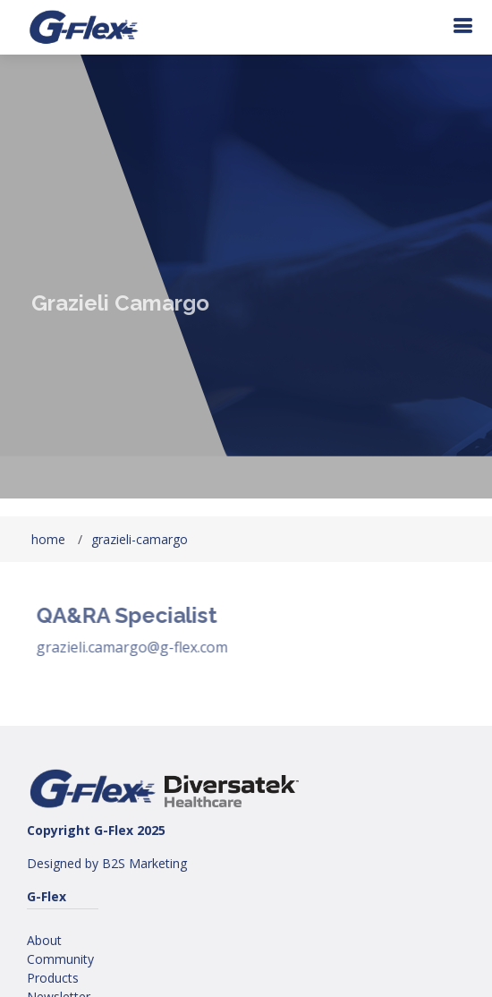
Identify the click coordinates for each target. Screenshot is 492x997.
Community (60, 958)
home (48, 539)
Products (53, 977)
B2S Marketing (144, 863)
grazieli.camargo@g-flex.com (141, 647)
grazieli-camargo (139, 539)
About (44, 940)
